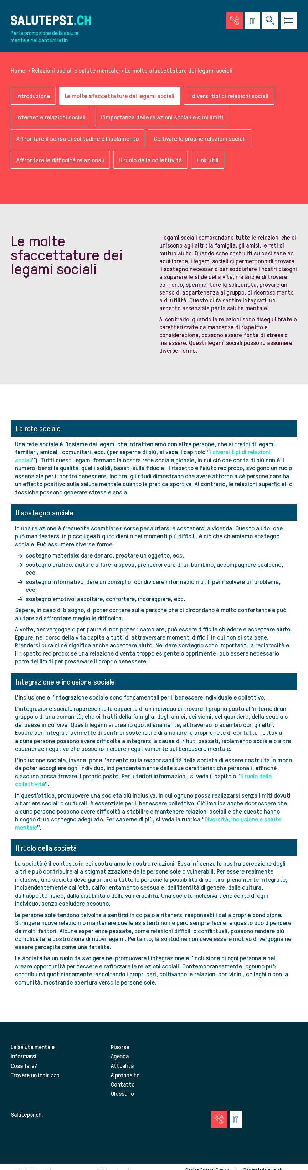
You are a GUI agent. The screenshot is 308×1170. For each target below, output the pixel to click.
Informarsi (23, 1056)
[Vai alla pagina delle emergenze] (234, 20)
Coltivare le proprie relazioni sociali (200, 138)
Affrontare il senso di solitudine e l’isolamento (77, 138)
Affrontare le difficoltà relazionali (60, 160)
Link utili (208, 160)
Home (18, 71)
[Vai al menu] (289, 20)
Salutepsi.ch (26, 1114)
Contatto (123, 1084)
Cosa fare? (24, 1065)
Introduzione (33, 96)
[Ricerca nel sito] (270, 20)
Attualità (122, 1065)
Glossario (122, 1093)
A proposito (125, 1075)
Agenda (120, 1056)
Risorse (120, 1047)
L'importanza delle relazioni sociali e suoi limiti (162, 117)
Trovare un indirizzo (35, 1075)
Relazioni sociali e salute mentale (75, 71)
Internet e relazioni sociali (51, 117)
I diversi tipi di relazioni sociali (228, 96)
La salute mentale (33, 1047)
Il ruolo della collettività (150, 160)
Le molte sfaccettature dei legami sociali (119, 96)
